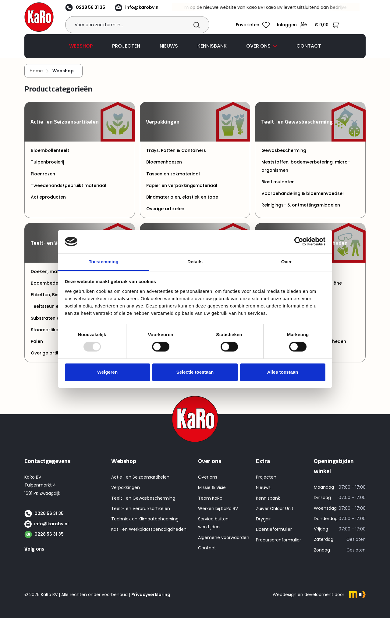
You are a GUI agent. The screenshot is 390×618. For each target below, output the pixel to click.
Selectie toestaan (195, 372)
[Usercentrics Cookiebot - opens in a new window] (298, 241)
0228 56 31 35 (94, 8)
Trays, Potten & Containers (176, 154)
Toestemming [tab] (104, 261)
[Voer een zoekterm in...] (140, 27)
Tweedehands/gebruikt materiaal (68, 189)
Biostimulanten (278, 186)
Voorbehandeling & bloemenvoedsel (302, 197)
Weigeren (107, 372)
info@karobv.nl (146, 8)
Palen (37, 345)
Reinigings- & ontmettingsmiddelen (300, 209)
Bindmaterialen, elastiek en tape (182, 201)
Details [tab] (195, 261)
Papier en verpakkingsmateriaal (181, 189)
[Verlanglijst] (254, 27)
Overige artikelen (165, 213)
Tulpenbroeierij (47, 166)
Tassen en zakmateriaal (173, 178)
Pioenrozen (43, 178)
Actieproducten (48, 201)
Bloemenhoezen (164, 166)
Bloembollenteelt (50, 154)
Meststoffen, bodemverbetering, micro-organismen (305, 170)
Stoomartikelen (48, 334)
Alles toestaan (282, 372)
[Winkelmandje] (328, 27)
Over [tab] (286, 261)
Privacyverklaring (150, 594)
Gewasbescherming (283, 154)
